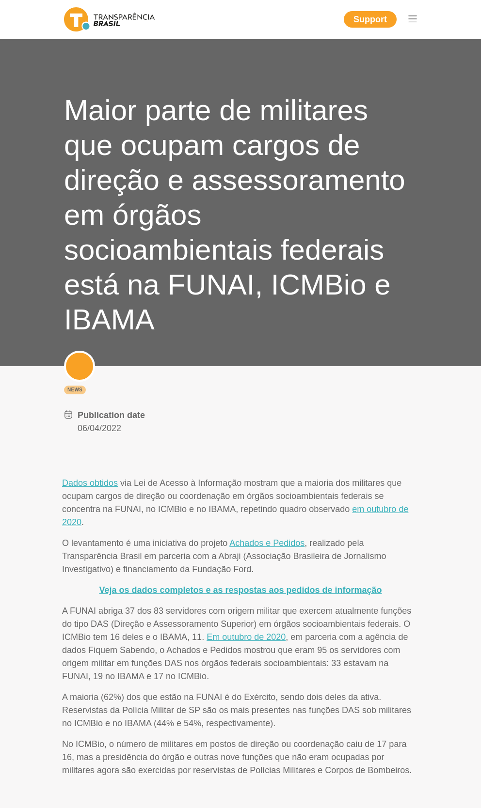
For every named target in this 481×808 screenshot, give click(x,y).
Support (370, 19)
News (74, 389)
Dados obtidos (90, 483)
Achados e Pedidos (267, 543)
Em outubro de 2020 (246, 637)
